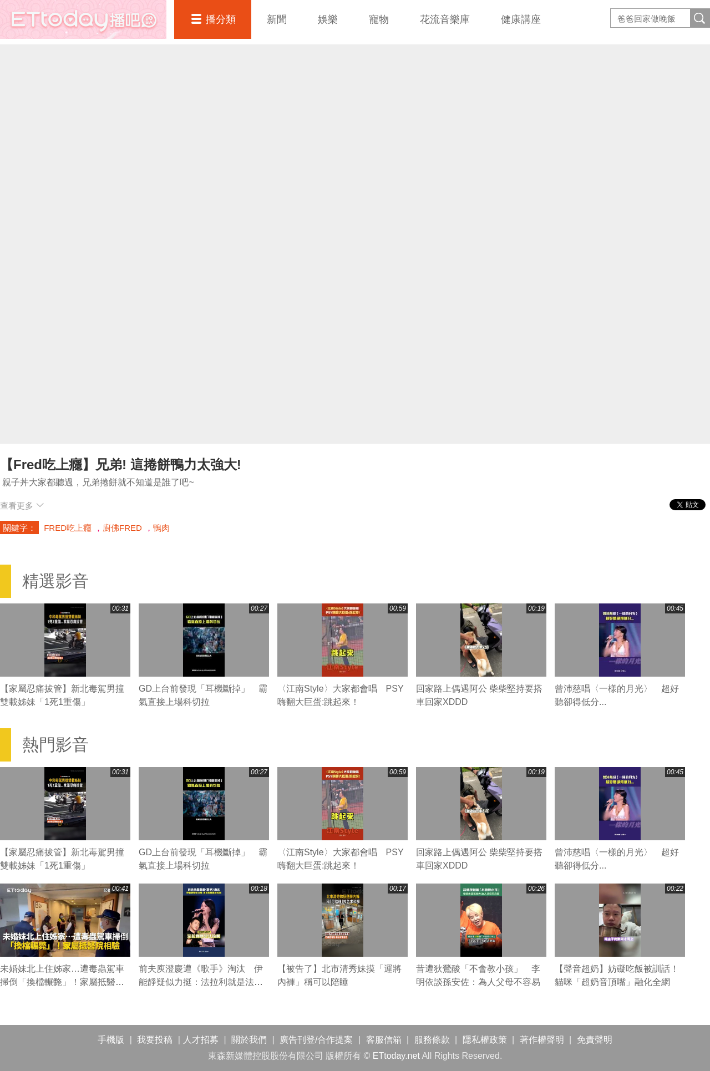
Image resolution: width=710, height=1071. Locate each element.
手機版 (111, 1039)
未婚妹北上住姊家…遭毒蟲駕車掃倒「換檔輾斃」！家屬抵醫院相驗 (62, 982)
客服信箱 (384, 1039)
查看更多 (22, 505)
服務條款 (432, 1039)
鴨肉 (161, 527)
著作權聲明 (542, 1039)
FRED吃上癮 (68, 527)
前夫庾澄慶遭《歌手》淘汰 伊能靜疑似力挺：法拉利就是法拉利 (201, 982)
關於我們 (249, 1039)
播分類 (221, 19)
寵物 (379, 19)
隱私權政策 (485, 1039)
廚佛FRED (122, 527)
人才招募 (201, 1039)
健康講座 (521, 19)
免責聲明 (594, 1039)
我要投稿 (155, 1039)
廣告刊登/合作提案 (316, 1039)
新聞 (277, 19)
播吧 (83, 19)
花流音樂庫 (445, 19)
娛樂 (328, 19)
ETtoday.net (396, 1055)
